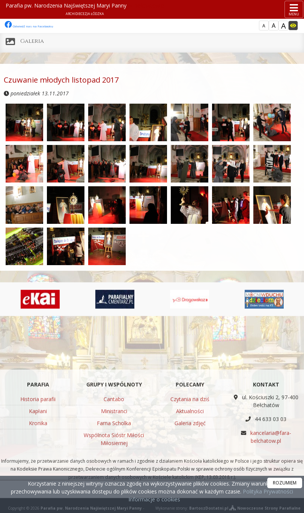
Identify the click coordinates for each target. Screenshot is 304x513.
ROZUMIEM (284, 483)
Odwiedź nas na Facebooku (29, 26)
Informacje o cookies (154, 499)
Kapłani (38, 459)
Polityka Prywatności (267, 491)
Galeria (32, 41)
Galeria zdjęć (190, 471)
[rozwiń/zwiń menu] (293, 9)
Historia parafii (38, 447)
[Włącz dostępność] (293, 25)
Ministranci (114, 459)
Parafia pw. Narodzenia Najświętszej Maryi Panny (85, 9)
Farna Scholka (114, 471)
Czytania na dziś (189, 447)
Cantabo (114, 447)
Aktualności (190, 459)
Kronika (38, 471)
